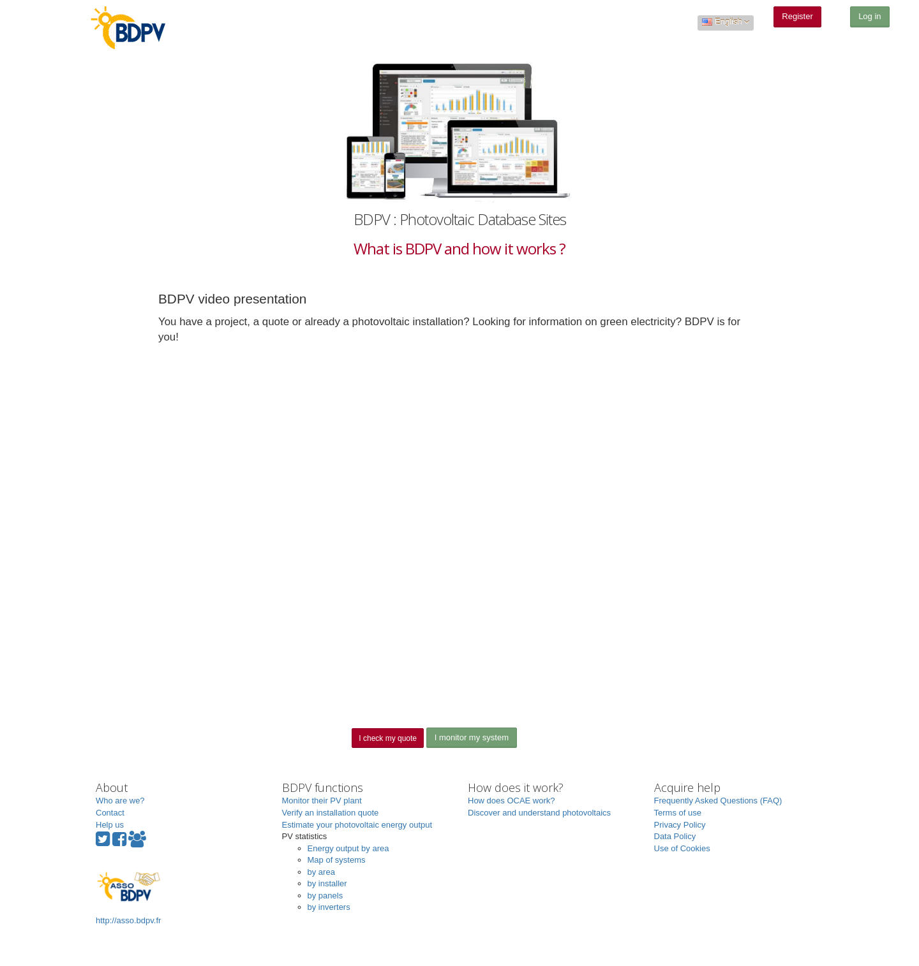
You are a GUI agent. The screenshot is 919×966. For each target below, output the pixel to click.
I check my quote (388, 738)
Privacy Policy (680, 825)
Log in (869, 16)
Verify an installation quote (330, 812)
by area (321, 872)
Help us (110, 825)
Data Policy (675, 836)
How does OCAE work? (511, 800)
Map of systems (337, 860)
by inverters (329, 907)
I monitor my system (472, 737)
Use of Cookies (682, 848)
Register (797, 16)
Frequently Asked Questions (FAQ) (718, 800)
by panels (325, 895)
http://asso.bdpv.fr (128, 897)
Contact (110, 812)
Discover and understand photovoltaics (539, 812)
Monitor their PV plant (322, 800)
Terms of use (677, 812)
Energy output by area (348, 848)
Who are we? (120, 800)
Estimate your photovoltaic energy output (357, 825)
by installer (327, 883)
